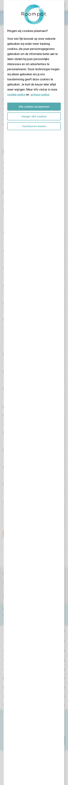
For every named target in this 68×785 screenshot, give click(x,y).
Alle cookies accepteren (34, 106)
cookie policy (16, 94)
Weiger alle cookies (34, 116)
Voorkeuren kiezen (34, 126)
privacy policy (40, 94)
